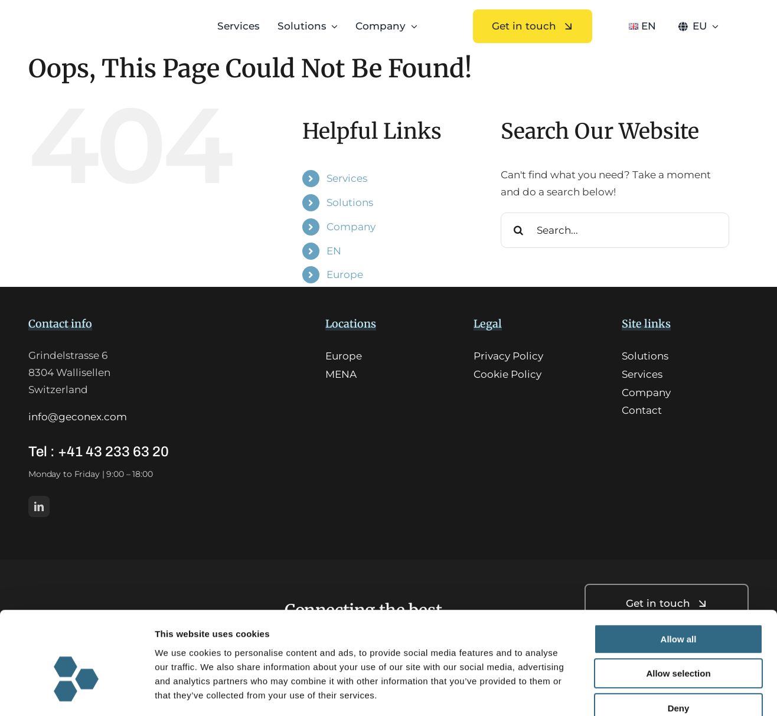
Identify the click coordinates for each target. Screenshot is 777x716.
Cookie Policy (507, 374)
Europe (345, 274)
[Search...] (615, 230)
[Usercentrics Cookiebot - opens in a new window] (76, 693)
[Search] (518, 230)
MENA (341, 374)
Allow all (679, 572)
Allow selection (678, 606)
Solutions (350, 202)
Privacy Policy (508, 356)
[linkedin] (39, 506)
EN (334, 251)
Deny (679, 641)
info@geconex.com (77, 417)
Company (351, 227)
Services (347, 178)
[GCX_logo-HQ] (99, 19)
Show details (619, 693)
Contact (642, 410)
